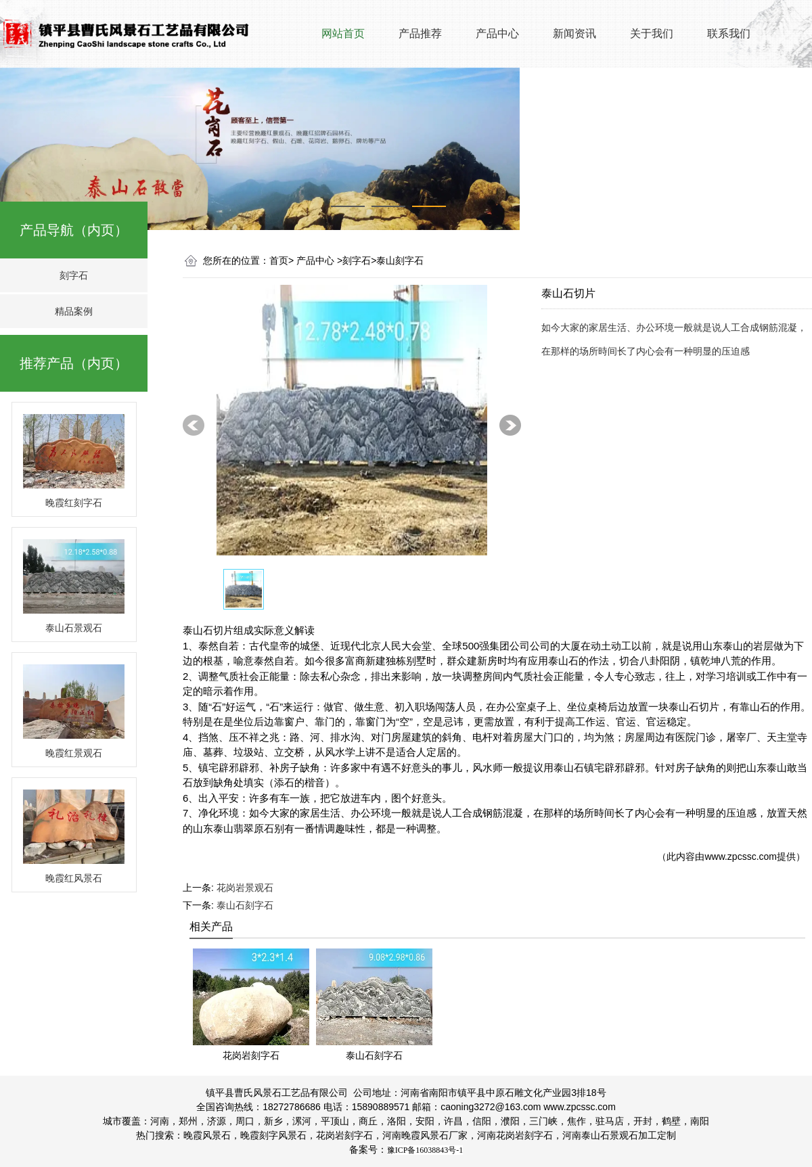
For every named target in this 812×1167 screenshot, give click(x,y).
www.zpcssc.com (740, 856)
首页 (278, 260)
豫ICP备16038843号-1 (425, 1150)
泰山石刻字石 (245, 905)
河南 (391, 1135)
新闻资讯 (574, 33)
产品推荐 (420, 33)
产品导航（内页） (74, 230)
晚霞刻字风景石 (273, 1135)
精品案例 (74, 311)
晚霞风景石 (207, 1135)
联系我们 (728, 33)
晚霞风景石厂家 (434, 1135)
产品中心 (497, 33)
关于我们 (651, 33)
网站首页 (343, 33)
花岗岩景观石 (245, 887)
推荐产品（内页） (74, 363)
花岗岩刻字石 (344, 1135)
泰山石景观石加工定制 (619, 1135)
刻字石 (74, 275)
